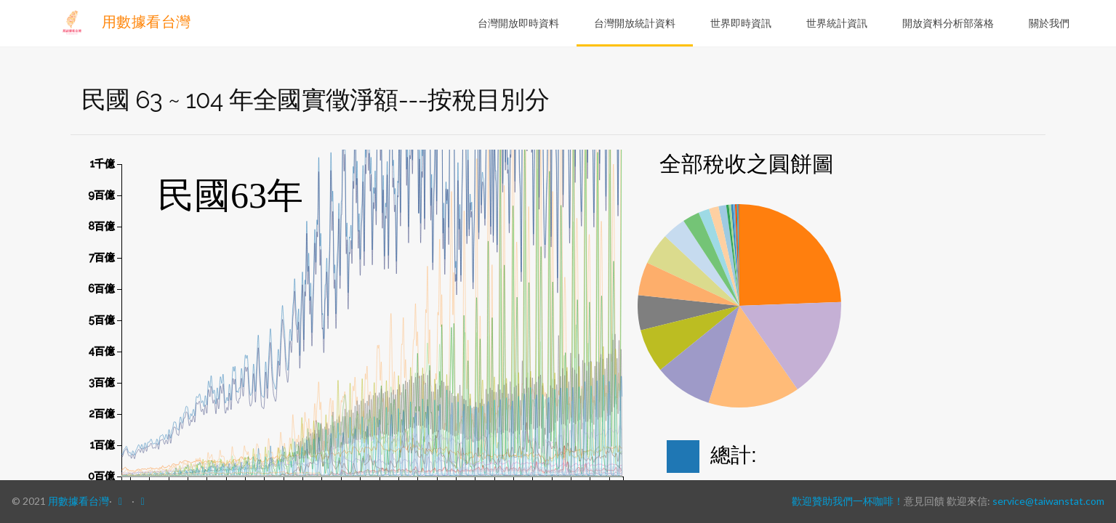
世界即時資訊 (740, 23)
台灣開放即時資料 (518, 23)
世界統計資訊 (836, 23)
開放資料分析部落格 (948, 23)
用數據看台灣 (124, 22)
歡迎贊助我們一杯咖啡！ (848, 501)
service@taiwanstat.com (1048, 501)
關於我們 (1049, 23)
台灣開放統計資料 (634, 23)
